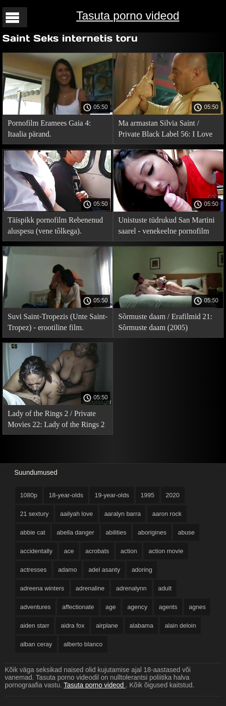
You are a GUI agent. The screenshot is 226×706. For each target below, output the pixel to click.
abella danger (75, 532)
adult (165, 588)
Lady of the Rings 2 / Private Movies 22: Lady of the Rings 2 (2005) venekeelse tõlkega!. (56, 420)
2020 (173, 495)
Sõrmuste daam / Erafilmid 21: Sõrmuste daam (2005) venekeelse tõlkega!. (165, 323)
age (110, 606)
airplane (107, 625)
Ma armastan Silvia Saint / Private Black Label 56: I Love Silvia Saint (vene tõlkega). (165, 130)
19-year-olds (111, 495)
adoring (142, 569)
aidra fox (72, 625)
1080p (28, 495)
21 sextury (34, 513)
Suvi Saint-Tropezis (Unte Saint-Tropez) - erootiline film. (58, 322)
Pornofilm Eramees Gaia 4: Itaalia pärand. (49, 128)
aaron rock (166, 513)
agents (168, 606)
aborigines (152, 532)
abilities (116, 532)
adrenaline (90, 588)
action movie (165, 551)
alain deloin (180, 625)
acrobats (97, 551)
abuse (186, 532)
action (129, 551)
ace (69, 551)
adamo (67, 569)
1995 (147, 495)
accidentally (36, 551)
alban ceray (36, 644)
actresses (33, 569)
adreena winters (42, 588)
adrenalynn (131, 588)
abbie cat (32, 532)
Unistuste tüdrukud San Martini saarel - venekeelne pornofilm (166, 225)
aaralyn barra (122, 513)
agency (137, 606)
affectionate (78, 606)
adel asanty (104, 569)
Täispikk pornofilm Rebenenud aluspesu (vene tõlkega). (55, 225)
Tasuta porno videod (127, 15)
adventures (35, 606)
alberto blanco (83, 644)
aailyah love (76, 513)
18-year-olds (66, 495)
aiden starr (34, 625)
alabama (142, 625)
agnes (197, 606)
